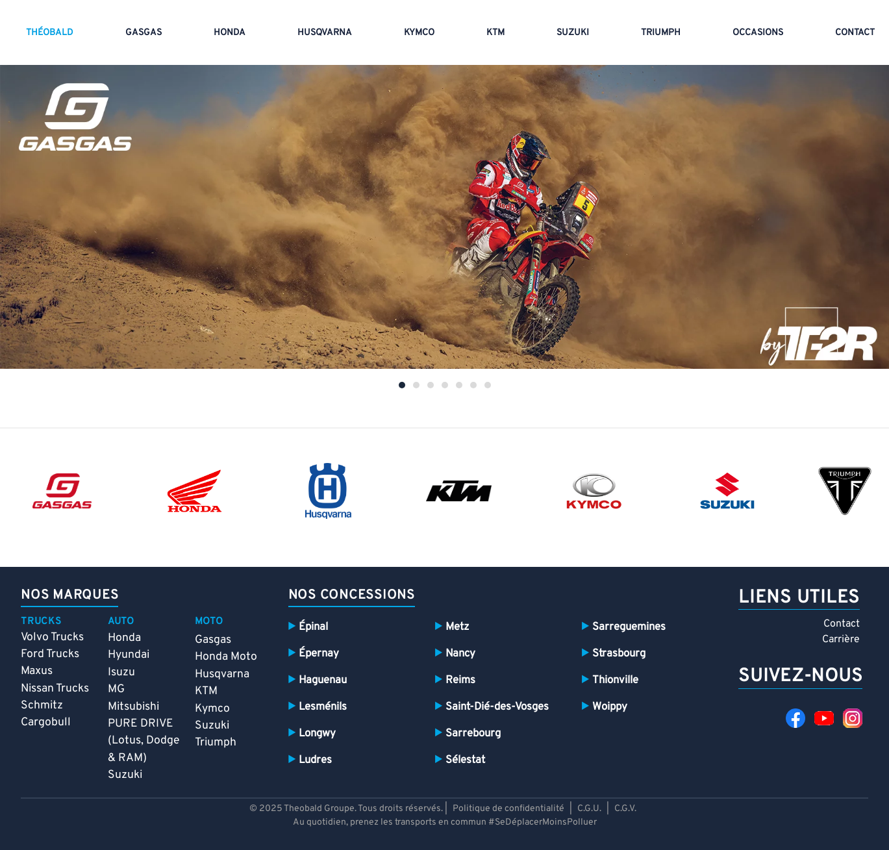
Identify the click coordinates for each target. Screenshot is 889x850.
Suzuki (573, 32)
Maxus (37, 671)
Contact (841, 624)
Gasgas (213, 639)
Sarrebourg (473, 733)
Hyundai (128, 654)
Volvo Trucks (52, 637)
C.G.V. (625, 808)
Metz (457, 627)
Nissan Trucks (55, 688)
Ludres (315, 760)
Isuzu (121, 672)
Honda (229, 32)
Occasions (757, 32)
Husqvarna (222, 674)
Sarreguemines (629, 627)
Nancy (460, 653)
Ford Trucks (50, 654)
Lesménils (323, 707)
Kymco (419, 32)
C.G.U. (589, 808)
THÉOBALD (49, 32)
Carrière (841, 639)
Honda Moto (226, 656)
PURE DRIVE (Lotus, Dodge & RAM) (143, 741)
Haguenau (323, 680)
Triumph (661, 32)
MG (116, 689)
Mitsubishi (133, 706)
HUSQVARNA (324, 32)
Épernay (319, 653)
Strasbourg (618, 653)
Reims (460, 680)
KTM (495, 32)
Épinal (313, 627)
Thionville (615, 680)
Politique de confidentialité (509, 808)
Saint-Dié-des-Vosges (497, 707)
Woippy (609, 707)
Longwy (317, 733)
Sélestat (465, 760)
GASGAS (143, 32)
